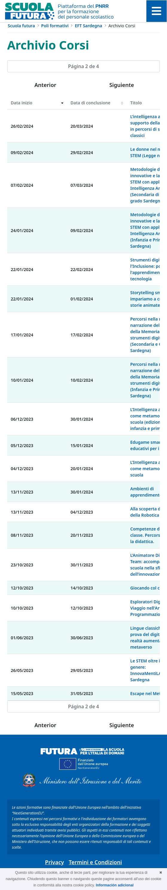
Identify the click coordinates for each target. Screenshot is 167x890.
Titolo (136, 103)
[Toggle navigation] (156, 11)
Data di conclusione (90, 103)
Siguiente (121, 84)
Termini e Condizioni (95, 862)
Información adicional (115, 885)
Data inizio (21, 103)
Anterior (45, 84)
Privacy (54, 862)
